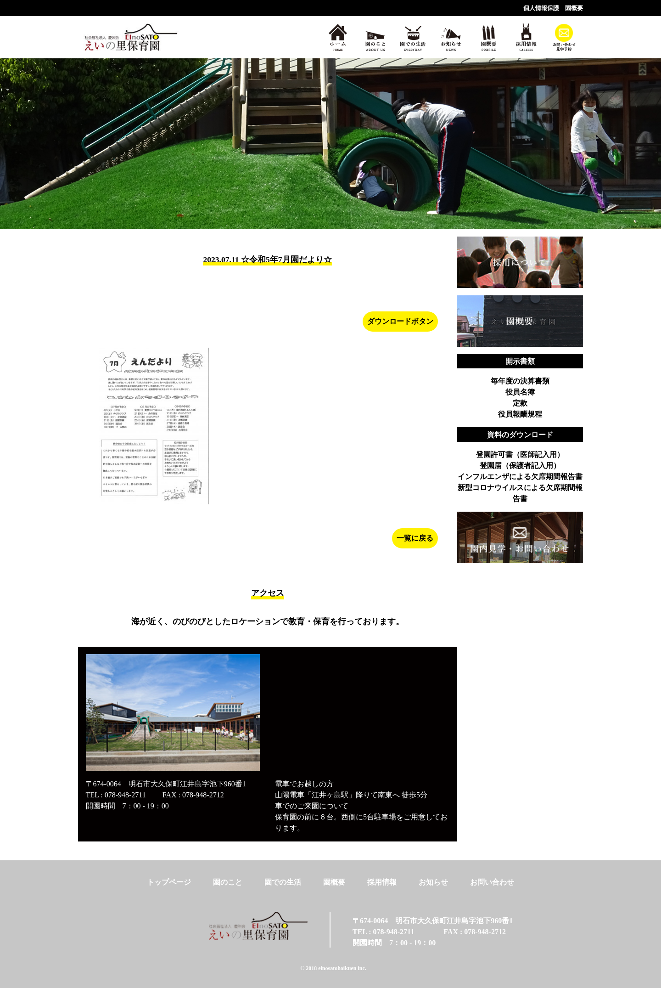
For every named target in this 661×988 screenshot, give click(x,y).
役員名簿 (520, 392)
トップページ (169, 882)
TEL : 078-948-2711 (116, 795)
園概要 (574, 8)
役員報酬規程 (520, 414)
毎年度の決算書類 (520, 381)
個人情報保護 (541, 8)
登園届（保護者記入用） (520, 465)
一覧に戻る (415, 538)
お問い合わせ (492, 882)
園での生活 (282, 882)
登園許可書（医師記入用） (520, 454)
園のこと (227, 882)
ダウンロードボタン (400, 321)
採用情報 (382, 882)
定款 (520, 403)
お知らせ (433, 882)
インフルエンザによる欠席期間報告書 (520, 476)
